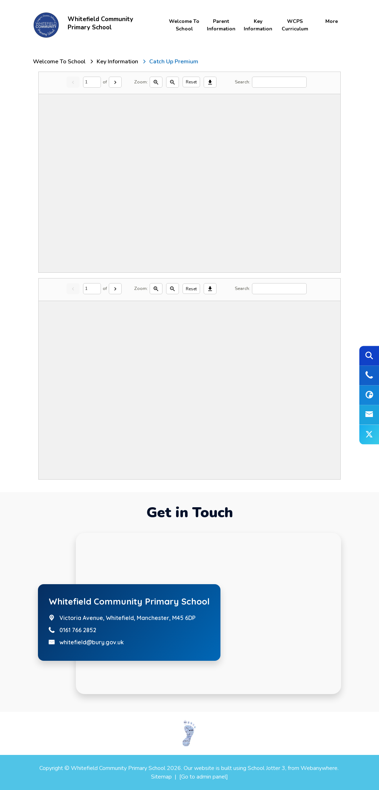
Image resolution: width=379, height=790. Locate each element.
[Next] (115, 82)
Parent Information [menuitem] (221, 25)
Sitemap (161, 777)
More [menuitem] (331, 21)
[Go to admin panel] (203, 777)
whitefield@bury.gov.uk (91, 642)
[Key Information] (117, 61)
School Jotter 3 (266, 768)
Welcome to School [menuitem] (184, 25)
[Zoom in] (156, 82)
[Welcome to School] (59, 61)
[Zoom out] (172, 82)
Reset (191, 82)
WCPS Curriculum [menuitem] (295, 25)
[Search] (279, 82)
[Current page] (92, 82)
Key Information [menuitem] (258, 25)
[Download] (210, 82)
